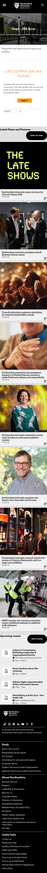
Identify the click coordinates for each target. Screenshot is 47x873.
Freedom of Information (12, 800)
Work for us (7, 793)
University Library (9, 764)
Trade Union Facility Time (13, 819)
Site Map (5, 828)
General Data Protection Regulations (18, 865)
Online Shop (7, 869)
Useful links (9, 835)
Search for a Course (10, 749)
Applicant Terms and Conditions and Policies (21, 771)
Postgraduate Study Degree (14, 753)
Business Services (9, 782)
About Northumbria (13, 777)
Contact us (6, 839)
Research (6, 786)
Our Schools (7, 756)
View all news (36, 136)
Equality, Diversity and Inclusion (16, 847)
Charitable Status (9, 797)
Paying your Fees (9, 843)
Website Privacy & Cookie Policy (16, 808)
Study (5, 745)
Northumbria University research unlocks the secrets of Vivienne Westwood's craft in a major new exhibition (23, 560)
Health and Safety (9, 850)
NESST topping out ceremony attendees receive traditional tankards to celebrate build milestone (21, 623)
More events (37, 639)
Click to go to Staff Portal (13, 861)
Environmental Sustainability (14, 854)
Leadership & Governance (13, 789)
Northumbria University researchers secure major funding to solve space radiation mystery (22, 437)
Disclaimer (6, 811)
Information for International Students (18, 760)
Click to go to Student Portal (14, 858)
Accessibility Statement (12, 804)
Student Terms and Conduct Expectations (20, 767)
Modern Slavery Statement (13, 815)
